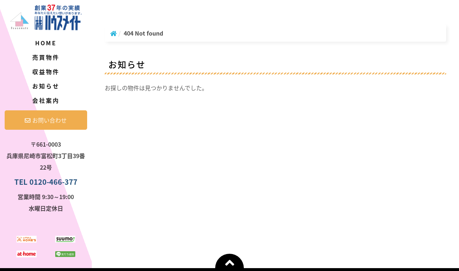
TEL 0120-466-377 (45, 181)
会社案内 (46, 100)
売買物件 (46, 57)
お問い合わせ (46, 120)
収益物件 (46, 71)
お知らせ (46, 86)
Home (46, 42)
